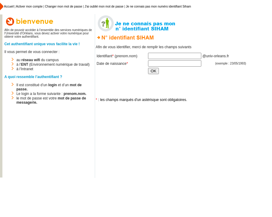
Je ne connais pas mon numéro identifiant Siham (158, 6)
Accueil (8, 6)
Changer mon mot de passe (63, 6)
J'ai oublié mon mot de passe (104, 6)
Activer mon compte (29, 6)
